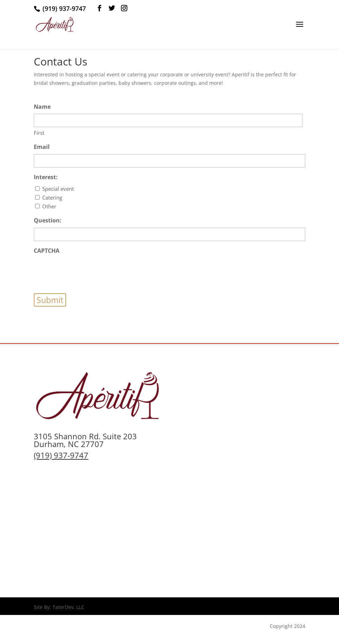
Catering (52, 197)
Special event (58, 188)
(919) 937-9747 (61, 455)
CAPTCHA (46, 250)
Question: (48, 220)
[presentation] (87, 271)
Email (42, 147)
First (39, 132)
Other (49, 206)
